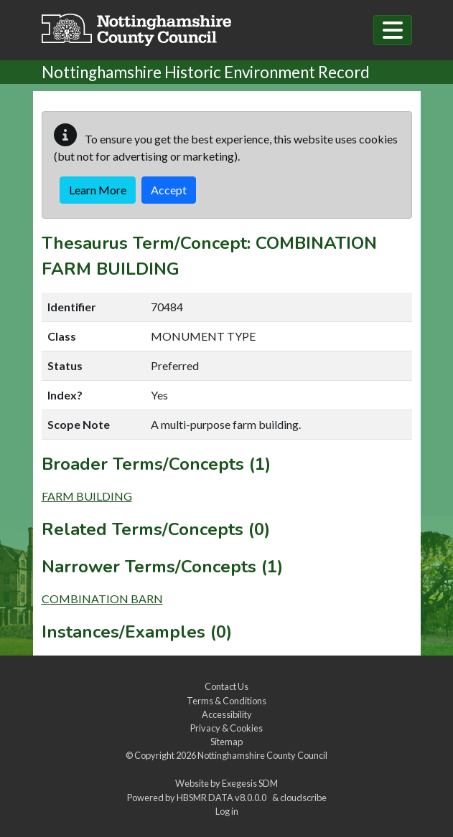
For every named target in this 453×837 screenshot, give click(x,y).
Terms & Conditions (226, 700)
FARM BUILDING (87, 496)
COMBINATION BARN (102, 598)
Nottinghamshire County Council (262, 755)
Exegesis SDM (250, 783)
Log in (226, 811)
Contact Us (226, 686)
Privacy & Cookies (226, 728)
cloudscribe (303, 797)
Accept (169, 190)
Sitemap (226, 741)
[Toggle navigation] (392, 30)
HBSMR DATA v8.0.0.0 (223, 797)
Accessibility (227, 714)
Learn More (97, 190)
